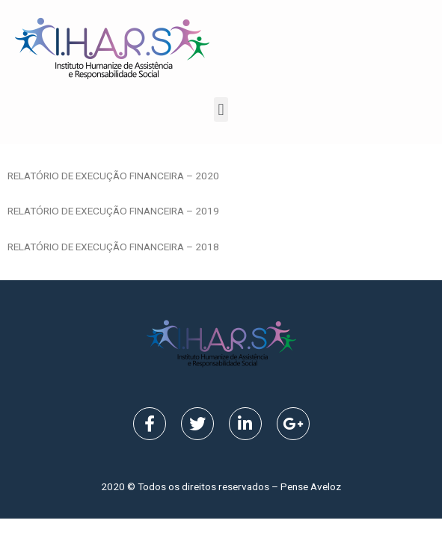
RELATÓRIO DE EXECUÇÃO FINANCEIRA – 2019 (113, 211)
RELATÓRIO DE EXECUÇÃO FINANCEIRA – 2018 (113, 247)
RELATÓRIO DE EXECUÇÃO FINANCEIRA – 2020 (113, 176)
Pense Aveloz (310, 486)
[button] (221, 109)
